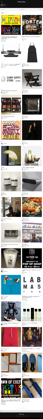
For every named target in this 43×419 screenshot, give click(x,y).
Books (3, 351)
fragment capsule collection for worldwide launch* (10, 323)
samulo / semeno (25, 116)
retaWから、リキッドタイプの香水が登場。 (30, 323)
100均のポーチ (3, 374)
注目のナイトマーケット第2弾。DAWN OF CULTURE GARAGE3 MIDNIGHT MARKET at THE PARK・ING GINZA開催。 (10, 400)
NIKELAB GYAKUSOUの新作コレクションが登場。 (31, 348)
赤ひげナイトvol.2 (4, 296)
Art (23, 170)
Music (4, 299)
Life (5, 41)
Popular (5, 12)
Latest (2, 12)
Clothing (3, 41)
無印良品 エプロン (25, 64)
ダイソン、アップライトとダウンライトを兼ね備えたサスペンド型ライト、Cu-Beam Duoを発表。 (10, 65)
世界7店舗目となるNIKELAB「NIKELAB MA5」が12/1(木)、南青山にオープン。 (31, 297)
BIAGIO (2, 167)
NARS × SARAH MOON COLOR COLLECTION (9, 244)
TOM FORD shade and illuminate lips (7, 116)
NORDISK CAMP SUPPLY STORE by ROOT (9, 90)
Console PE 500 (25, 193)
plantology (3, 193)
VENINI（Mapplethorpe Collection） (28, 167)
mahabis (23, 374)
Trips (25, 221)
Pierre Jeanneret (25, 90)
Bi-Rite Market (24, 244)
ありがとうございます (5, 348)
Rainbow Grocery (25, 218)
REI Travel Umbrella (25, 399)
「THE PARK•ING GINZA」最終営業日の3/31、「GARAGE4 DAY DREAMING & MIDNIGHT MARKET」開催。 (9, 37)
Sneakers (25, 300)
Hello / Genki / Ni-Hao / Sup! (6, 218)
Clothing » (40, 9)
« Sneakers (3, 9)
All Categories (21, 9)
